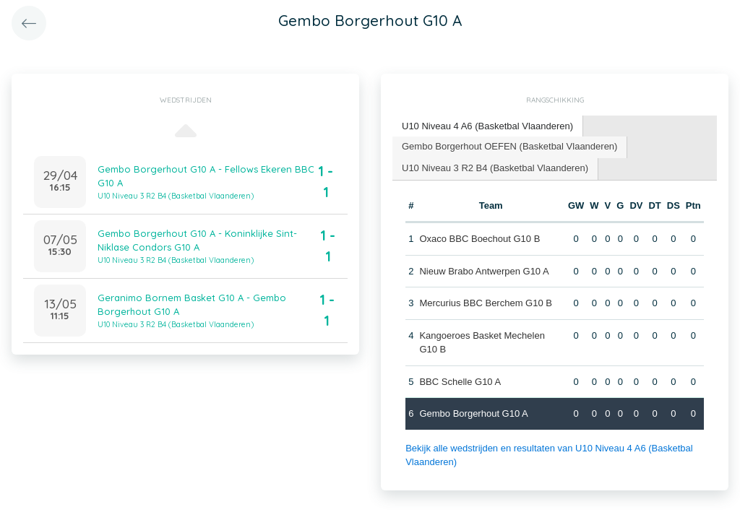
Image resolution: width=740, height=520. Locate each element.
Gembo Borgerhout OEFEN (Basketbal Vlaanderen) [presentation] (509, 146)
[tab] (487, 127)
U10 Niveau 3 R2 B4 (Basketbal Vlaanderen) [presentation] (495, 167)
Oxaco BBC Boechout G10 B (479, 238)
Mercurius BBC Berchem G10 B (485, 303)
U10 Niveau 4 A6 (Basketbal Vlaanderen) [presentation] (487, 126)
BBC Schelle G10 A (460, 381)
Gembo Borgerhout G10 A (473, 413)
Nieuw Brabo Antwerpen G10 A (483, 271)
